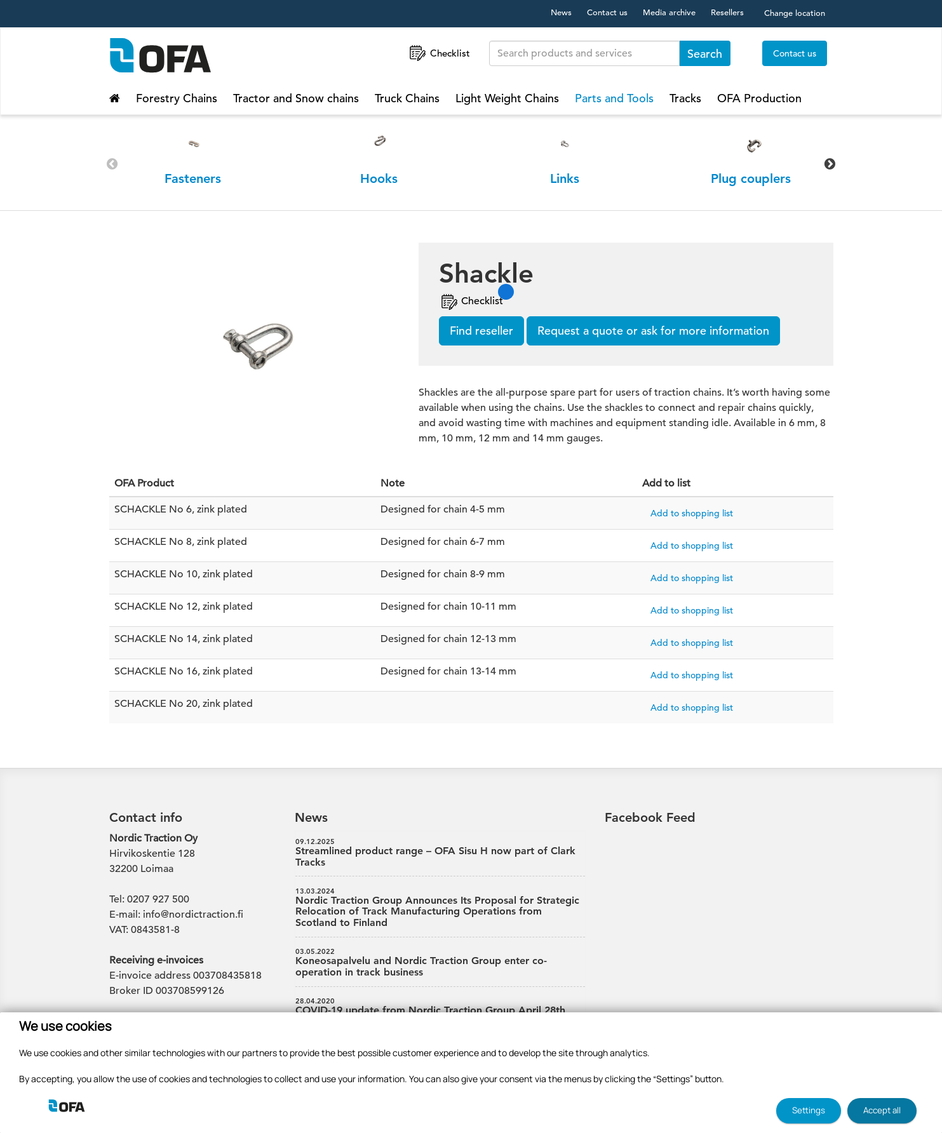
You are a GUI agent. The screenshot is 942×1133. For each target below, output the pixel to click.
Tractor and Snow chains (296, 98)
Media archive (669, 12)
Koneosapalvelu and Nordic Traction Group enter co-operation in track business (440, 963)
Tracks (685, 98)
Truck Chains (407, 98)
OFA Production (759, 98)
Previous (112, 164)
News (561, 12)
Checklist (438, 53)
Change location (794, 13)
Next (830, 164)
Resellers (727, 12)
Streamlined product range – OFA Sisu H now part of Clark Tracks (440, 853)
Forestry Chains (176, 98)
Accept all (882, 1110)
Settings (808, 1110)
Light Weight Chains (507, 98)
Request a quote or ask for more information (653, 330)
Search (704, 53)
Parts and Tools (614, 98)
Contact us (607, 12)
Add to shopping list (691, 513)
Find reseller (481, 330)
